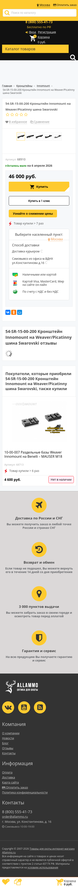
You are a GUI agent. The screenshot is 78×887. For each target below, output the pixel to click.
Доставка (8, 777)
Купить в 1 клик (39, 201)
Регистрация (47, 32)
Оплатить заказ (65, 5)
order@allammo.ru (15, 817)
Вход (32, 32)
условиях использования (43, 867)
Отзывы (7, 748)
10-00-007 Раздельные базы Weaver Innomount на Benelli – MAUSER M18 (33, 454)
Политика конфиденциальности (25, 792)
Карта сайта (10, 782)
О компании (11, 733)
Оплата (7, 772)
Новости (8, 738)
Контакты (9, 753)
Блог (5, 743)
